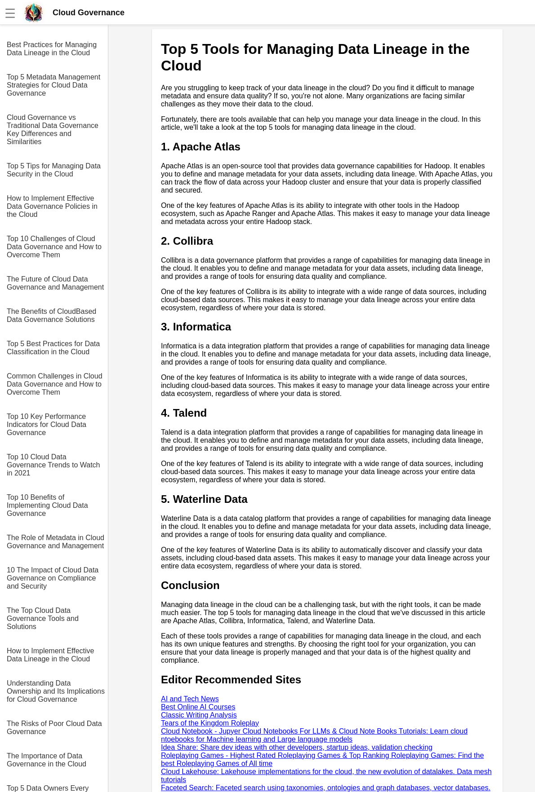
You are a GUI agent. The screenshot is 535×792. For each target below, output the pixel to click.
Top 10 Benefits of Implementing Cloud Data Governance (47, 505)
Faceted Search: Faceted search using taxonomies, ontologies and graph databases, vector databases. (325, 788)
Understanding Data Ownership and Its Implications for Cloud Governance (56, 691)
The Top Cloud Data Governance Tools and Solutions (43, 618)
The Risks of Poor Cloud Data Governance (54, 727)
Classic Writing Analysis (199, 715)
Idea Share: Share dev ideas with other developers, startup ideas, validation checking (296, 747)
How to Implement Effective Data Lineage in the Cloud (50, 655)
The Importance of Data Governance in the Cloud (46, 760)
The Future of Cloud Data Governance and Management (55, 283)
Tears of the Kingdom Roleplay (210, 723)
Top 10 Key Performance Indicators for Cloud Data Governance (46, 424)
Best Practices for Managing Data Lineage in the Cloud (52, 49)
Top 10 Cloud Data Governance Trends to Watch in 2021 (53, 465)
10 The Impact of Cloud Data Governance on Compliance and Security (52, 578)
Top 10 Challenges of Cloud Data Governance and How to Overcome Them (54, 247)
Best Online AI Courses (198, 707)
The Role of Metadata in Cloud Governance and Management (55, 542)
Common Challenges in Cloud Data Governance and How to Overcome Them (55, 384)
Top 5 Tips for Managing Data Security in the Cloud (54, 170)
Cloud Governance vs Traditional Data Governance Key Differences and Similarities (52, 129)
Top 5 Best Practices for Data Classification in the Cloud (53, 348)
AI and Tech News (190, 699)
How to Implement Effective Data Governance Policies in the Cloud (52, 206)
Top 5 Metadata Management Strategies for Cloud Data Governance (53, 85)
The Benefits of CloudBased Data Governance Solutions (51, 315)
